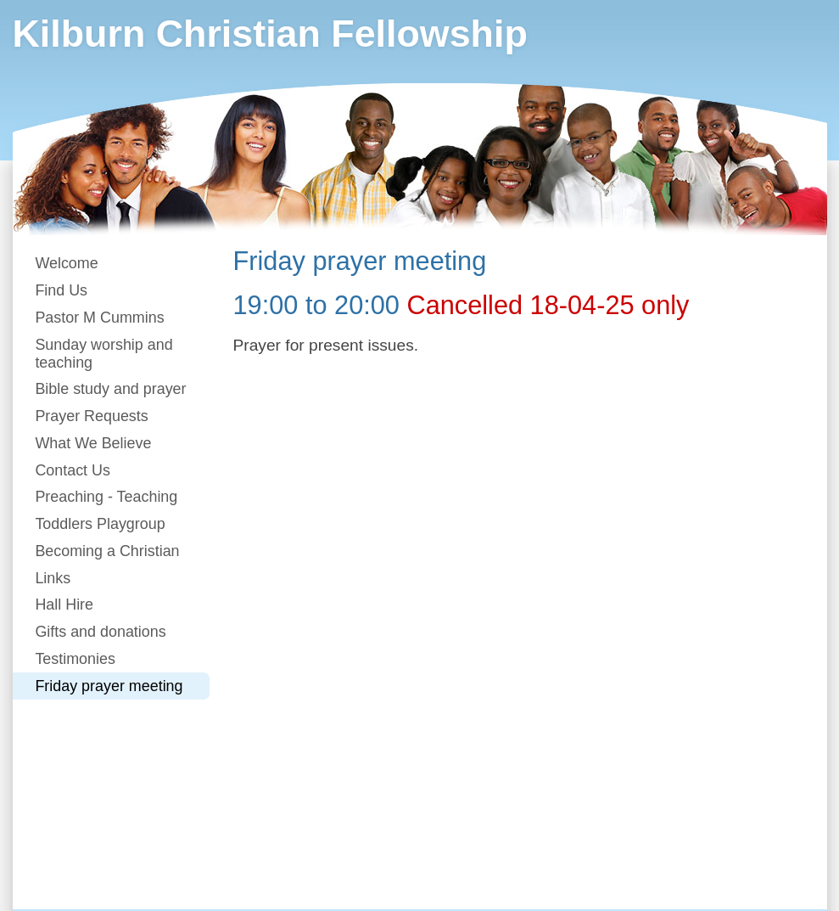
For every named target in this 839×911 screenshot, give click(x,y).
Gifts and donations (100, 631)
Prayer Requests (91, 416)
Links (52, 578)
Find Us (61, 290)
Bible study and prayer (110, 388)
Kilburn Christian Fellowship (270, 33)
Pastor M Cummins (99, 317)
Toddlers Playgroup (100, 523)
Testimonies (75, 658)
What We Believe (93, 443)
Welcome (66, 263)
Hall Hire (64, 604)
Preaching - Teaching (106, 496)
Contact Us (72, 470)
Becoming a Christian (107, 551)
